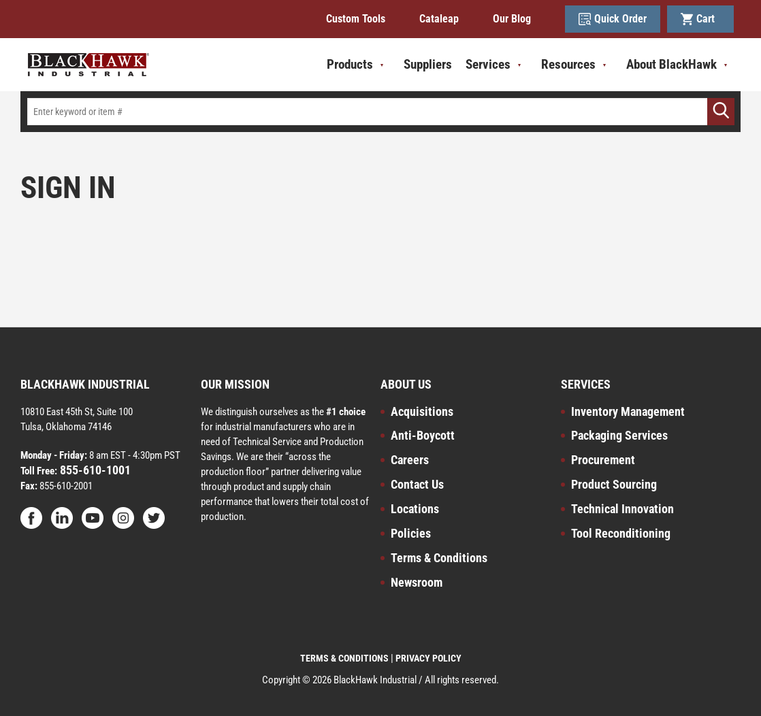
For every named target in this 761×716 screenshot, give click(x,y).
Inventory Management (628, 411)
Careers (410, 460)
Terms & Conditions (439, 558)
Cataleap (439, 18)
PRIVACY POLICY (428, 658)
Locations (415, 509)
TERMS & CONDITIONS (344, 658)
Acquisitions (422, 411)
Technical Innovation (622, 509)
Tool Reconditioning (620, 533)
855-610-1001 (94, 470)
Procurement (603, 460)
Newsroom (416, 582)
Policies (411, 533)
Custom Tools (355, 18)
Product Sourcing (614, 484)
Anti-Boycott (423, 435)
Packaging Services (619, 435)
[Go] (720, 111)
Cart (700, 19)
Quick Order (613, 19)
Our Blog (512, 18)
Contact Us (417, 484)
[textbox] (380, 111)
